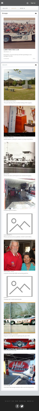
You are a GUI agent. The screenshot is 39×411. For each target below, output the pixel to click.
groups (13, 8)
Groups (5, 13)
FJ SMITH (6, 297)
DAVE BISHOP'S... (8, 235)
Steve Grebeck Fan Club (10, 350)
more (22, 8)
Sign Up (33, 3)
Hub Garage (7, 385)
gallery (5, 8)
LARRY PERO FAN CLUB (11, 50)
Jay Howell (6, 174)
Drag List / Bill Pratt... (9, 137)
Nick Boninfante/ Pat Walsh (11, 334)
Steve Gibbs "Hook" (9, 271)
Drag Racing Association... (10, 210)
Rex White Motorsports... (10, 101)
